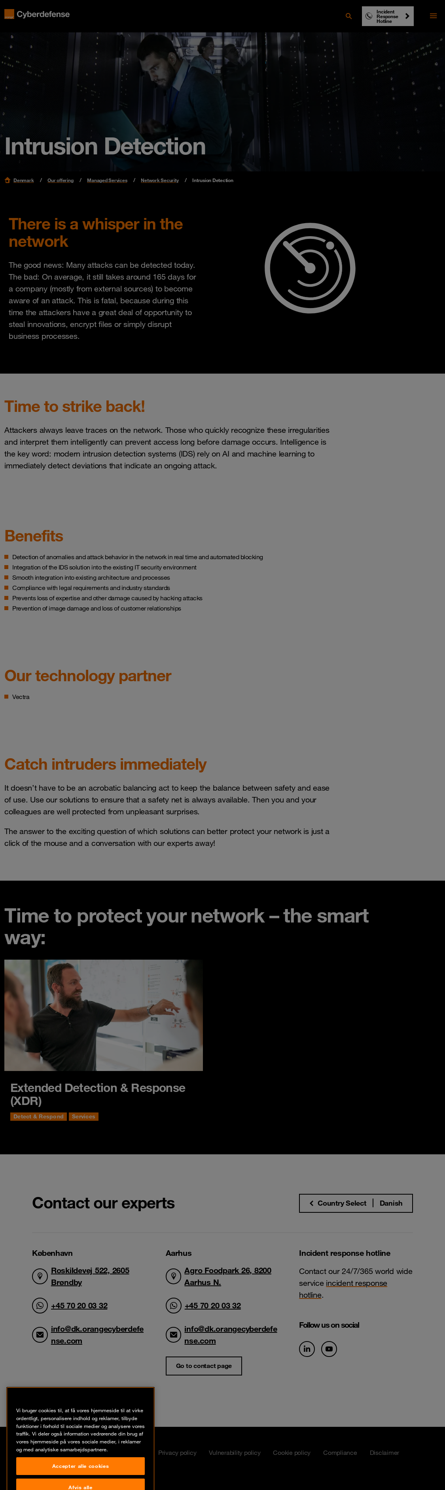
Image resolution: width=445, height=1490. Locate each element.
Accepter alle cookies (80, 1474)
